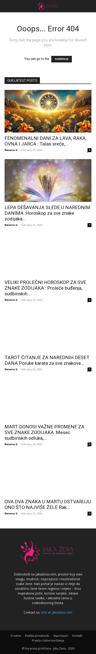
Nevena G (11, 150)
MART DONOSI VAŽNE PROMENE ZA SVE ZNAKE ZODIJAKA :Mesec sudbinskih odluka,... (44, 432)
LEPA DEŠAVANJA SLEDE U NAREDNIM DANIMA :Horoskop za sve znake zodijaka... (47, 213)
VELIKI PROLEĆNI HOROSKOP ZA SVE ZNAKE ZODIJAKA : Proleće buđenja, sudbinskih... (45, 288)
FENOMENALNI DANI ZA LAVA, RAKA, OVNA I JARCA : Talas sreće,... (45, 141)
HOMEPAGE (61, 59)
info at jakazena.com (56, 612)
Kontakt (77, 636)
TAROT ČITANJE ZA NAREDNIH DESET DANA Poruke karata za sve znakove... (47, 360)
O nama (15, 636)
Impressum (60, 636)
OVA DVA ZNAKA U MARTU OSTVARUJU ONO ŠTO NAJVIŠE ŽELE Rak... (48, 504)
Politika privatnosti (37, 636)
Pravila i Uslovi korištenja (48, 640)
